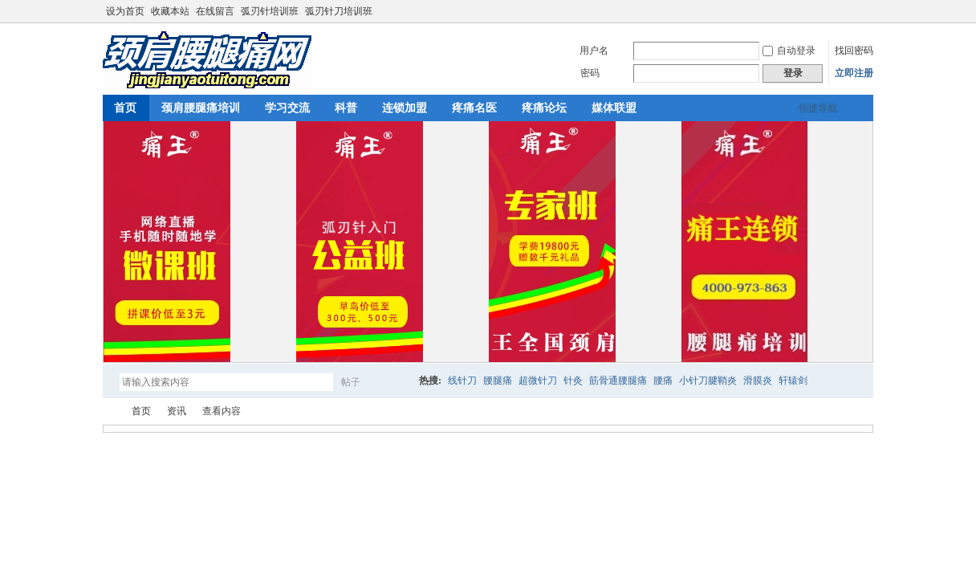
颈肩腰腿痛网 (109, 411)
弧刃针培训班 (270, 11)
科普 (346, 108)
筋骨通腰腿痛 (618, 380)
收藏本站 (170, 11)
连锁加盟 (404, 108)
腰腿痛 (497, 380)
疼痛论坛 (544, 108)
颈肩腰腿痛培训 (200, 108)
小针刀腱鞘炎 (708, 380)
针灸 (573, 380)
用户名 (594, 50)
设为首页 (125, 11)
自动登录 (788, 50)
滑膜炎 (757, 380)
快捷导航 (818, 108)
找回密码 (854, 50)
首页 (125, 108)
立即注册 (854, 73)
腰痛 (663, 380)
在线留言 (215, 11)
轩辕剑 (793, 380)
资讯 (176, 411)
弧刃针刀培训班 (338, 11)
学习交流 (287, 108)
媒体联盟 (614, 108)
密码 (590, 73)
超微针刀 (537, 380)
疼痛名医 (474, 108)
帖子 (350, 382)
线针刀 (462, 380)
